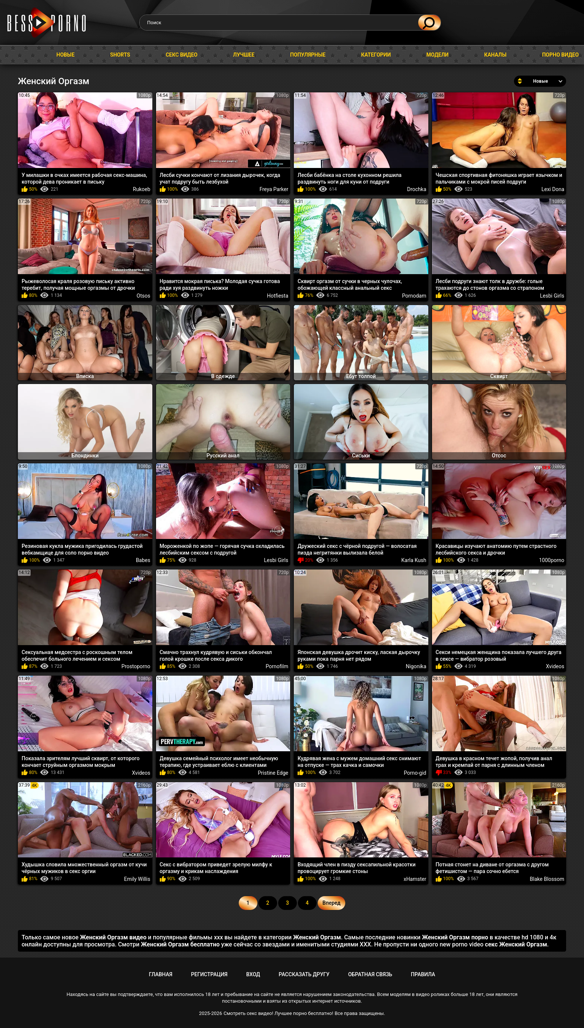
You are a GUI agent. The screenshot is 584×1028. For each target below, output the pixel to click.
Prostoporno (135, 666)
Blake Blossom (547, 879)
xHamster (415, 879)
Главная (13, 54)
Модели (437, 55)
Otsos (143, 296)
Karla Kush (414, 560)
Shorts (120, 55)
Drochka (416, 189)
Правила (423, 974)
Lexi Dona (553, 189)
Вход (253, 974)
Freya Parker (274, 189)
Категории (376, 55)
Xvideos (555, 666)
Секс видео (181, 55)
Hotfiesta (277, 296)
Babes (143, 560)
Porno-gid (415, 773)
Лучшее (244, 55)
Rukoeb (141, 189)
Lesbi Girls (552, 296)
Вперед (331, 903)
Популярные (308, 55)
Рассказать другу (304, 974)
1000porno (551, 560)
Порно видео (560, 55)
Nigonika (416, 666)
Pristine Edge (273, 773)
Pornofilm (277, 666)
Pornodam (414, 296)
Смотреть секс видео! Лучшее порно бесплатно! (278, 1013)
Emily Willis (137, 879)
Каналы (495, 55)
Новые (66, 55)
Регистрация (209, 974)
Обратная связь (370, 974)
